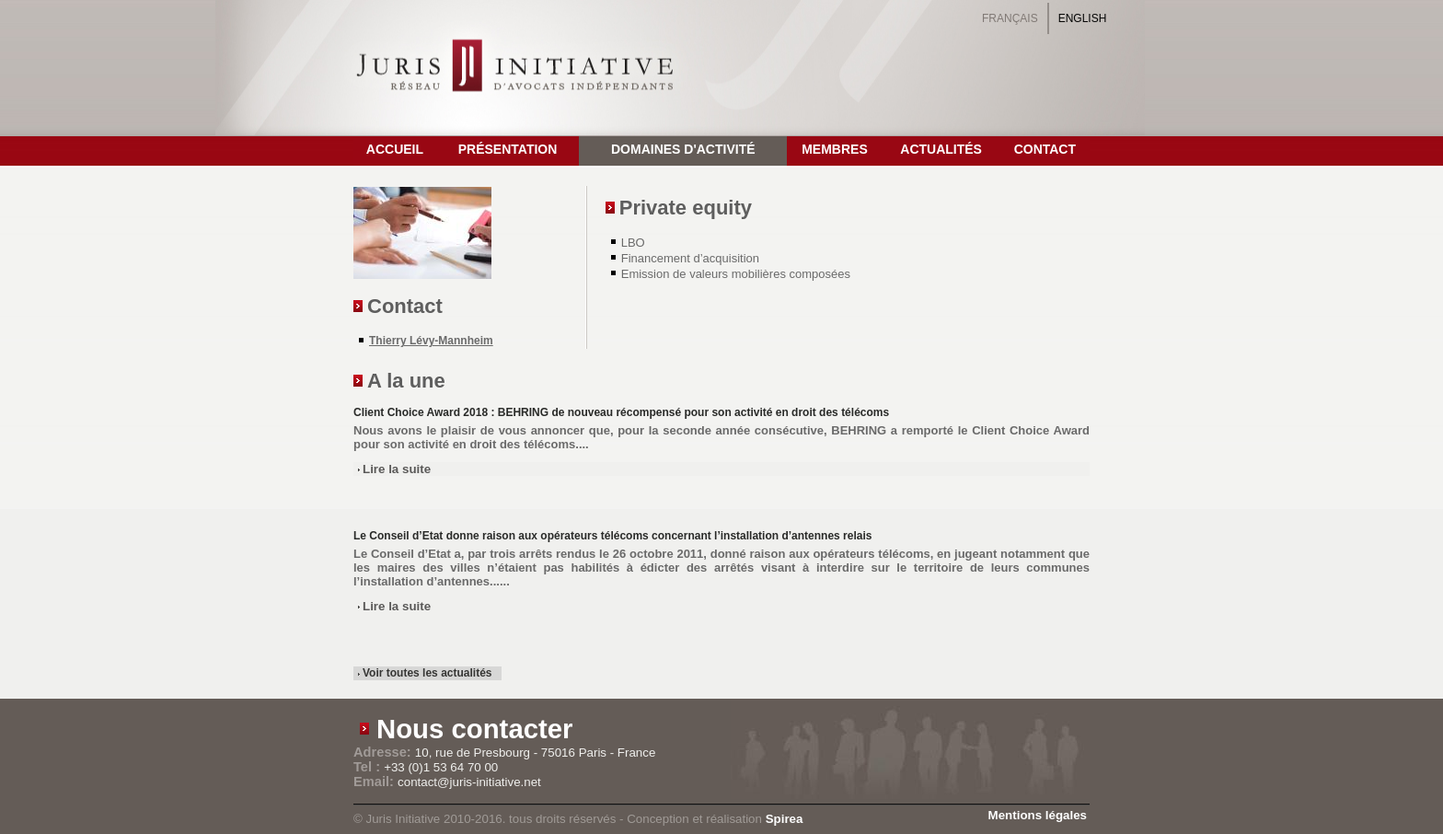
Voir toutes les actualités (427, 672)
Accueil (394, 149)
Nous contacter (474, 728)
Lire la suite (397, 469)
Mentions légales (1037, 815)
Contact (1045, 149)
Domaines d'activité (683, 149)
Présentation (508, 149)
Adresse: (384, 752)
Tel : (368, 766)
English (1082, 18)
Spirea (784, 819)
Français (1010, 18)
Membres (835, 149)
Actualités (941, 149)
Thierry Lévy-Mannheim (431, 340)
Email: (375, 781)
